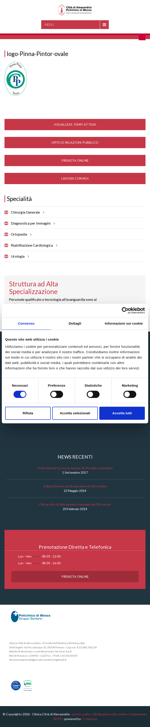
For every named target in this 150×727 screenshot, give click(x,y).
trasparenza (137, 714)
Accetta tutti (122, 413)
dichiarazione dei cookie (109, 714)
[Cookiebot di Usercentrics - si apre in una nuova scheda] (125, 310)
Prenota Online (75, 160)
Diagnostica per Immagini (32, 223)
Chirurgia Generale (27, 212)
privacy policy (81, 714)
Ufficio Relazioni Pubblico (75, 142)
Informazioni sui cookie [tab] (124, 323)
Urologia (19, 256)
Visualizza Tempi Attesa (75, 124)
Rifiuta (28, 413)
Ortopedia (20, 234)
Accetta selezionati (75, 413)
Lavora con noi (75, 178)
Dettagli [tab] (75, 323)
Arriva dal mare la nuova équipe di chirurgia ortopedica (75, 468)
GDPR (57, 719)
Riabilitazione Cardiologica (33, 245)
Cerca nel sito (142, 36)
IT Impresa (89, 719)
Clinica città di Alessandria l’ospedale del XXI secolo (75, 504)
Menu (49, 24)
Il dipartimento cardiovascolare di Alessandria (75, 486)
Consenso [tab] (26, 323)
